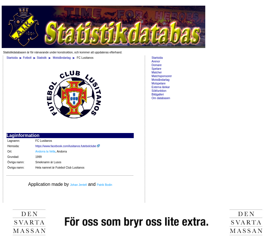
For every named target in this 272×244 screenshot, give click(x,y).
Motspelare (158, 83)
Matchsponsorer (162, 76)
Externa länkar (161, 87)
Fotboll (27, 57)
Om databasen (161, 98)
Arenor (156, 61)
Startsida (12, 57)
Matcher (157, 72)
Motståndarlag (62, 57)
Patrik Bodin (104, 184)
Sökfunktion (159, 90)
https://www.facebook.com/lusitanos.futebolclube (67, 146)
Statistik (42, 57)
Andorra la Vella (45, 151)
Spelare (156, 68)
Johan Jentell (78, 184)
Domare (157, 65)
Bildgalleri (158, 94)
